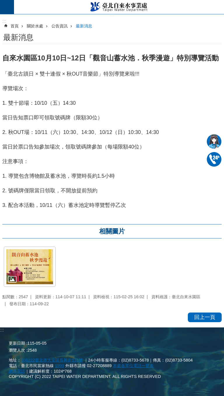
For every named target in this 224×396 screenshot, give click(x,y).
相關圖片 (112, 231)
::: (2, 329)
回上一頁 (204, 317)
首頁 (14, 26)
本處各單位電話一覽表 (133, 365)
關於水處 (35, 26)
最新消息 (84, 26)
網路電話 (17, 371)
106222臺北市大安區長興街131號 (52, 360)
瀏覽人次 (17, 350)
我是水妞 (214, 141)
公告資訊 (59, 26)
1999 (59, 365)
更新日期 (17, 343)
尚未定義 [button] (7, 7)
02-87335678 (214, 159)
